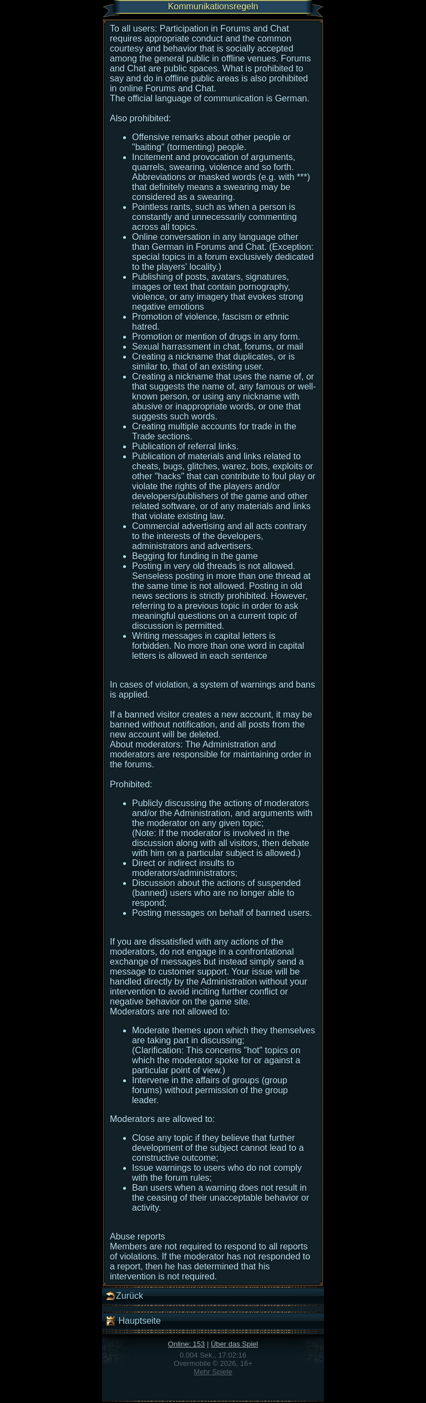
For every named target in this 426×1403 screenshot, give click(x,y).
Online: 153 (186, 1344)
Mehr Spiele (213, 1372)
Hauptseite (133, 1321)
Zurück (124, 1296)
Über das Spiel (234, 1344)
